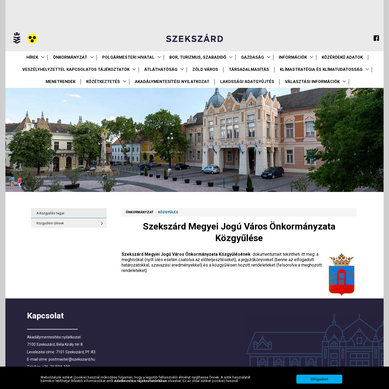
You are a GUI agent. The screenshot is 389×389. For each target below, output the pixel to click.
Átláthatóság (160, 69)
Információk (293, 57)
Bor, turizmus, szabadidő (197, 57)
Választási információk (312, 81)
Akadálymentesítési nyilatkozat (172, 81)
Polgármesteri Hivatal (128, 57)
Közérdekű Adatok (342, 57)
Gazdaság (252, 57)
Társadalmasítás (249, 69)
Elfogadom (319, 382)
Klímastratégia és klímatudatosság (321, 69)
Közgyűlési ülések (50, 223)
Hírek (32, 57)
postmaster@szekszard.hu (72, 359)
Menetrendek (60, 81)
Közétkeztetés (103, 81)
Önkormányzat (70, 57)
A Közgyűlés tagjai (50, 213)
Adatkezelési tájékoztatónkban (141, 383)
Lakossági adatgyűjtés (247, 81)
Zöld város (205, 69)
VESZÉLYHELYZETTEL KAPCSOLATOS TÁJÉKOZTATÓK (75, 69)
